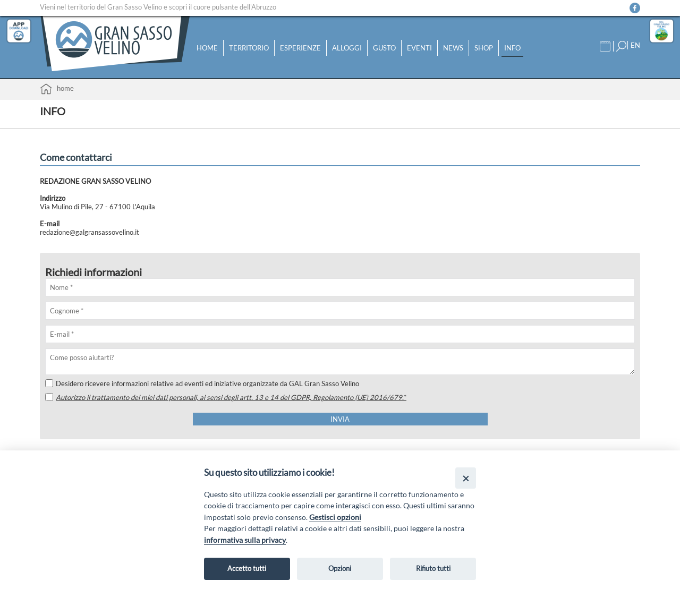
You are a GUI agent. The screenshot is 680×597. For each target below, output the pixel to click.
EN (635, 45)
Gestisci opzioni (335, 517)
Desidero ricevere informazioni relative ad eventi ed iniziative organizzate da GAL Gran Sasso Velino (202, 383)
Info (512, 48)
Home (207, 48)
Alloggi (347, 48)
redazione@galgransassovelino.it (89, 232)
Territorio (249, 48)
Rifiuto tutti (433, 568)
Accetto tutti (246, 568)
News (453, 48)
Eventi (419, 48)
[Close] (465, 477)
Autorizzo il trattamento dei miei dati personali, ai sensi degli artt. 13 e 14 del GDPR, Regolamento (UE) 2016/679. (231, 397)
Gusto (384, 48)
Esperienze (300, 48)
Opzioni (339, 568)
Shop (483, 48)
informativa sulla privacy (245, 539)
